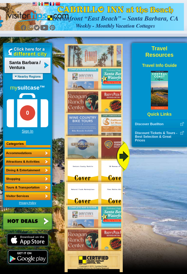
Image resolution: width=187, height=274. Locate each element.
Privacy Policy (27, 202)
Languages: (24, 3)
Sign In (27, 131)
